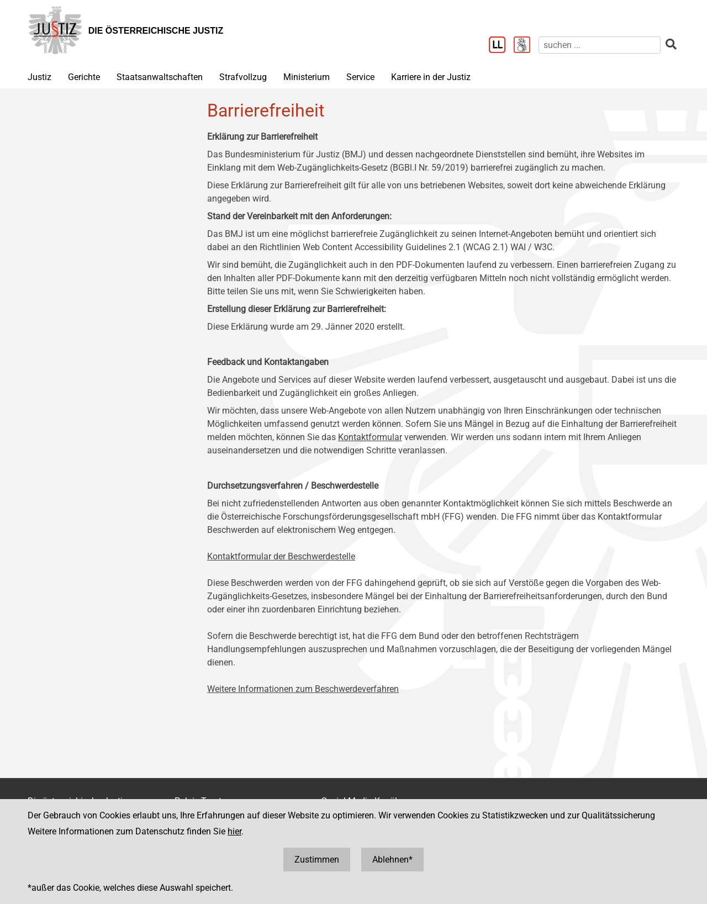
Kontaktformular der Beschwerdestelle (281, 556)
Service (360, 77)
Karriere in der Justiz (431, 77)
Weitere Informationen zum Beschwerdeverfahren (303, 689)
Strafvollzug (243, 77)
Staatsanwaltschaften (160, 77)
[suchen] (600, 45)
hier (234, 831)
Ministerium (306, 77)
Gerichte (84, 77)
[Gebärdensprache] (526, 45)
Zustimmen (316, 859)
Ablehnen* (392, 859)
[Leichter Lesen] (501, 45)
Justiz (39, 77)
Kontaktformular (370, 437)
